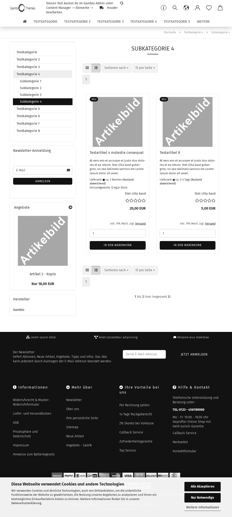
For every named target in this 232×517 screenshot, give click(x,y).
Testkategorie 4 (143, 21)
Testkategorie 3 (110, 21)
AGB (16, 423)
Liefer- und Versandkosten (32, 414)
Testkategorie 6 (28, 116)
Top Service (127, 450)
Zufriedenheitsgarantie (135, 441)
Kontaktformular (184, 451)
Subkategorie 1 (30, 81)
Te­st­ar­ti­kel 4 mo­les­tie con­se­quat (117, 152)
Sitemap (72, 427)
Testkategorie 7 (28, 123)
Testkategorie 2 (77, 21)
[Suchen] (175, 8)
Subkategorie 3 (30, 95)
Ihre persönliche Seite (82, 418)
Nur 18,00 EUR (42, 284)
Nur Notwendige (202, 498)
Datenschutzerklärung (26, 503)
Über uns (72, 409)
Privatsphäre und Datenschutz (25, 434)
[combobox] (116, 67)
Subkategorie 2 (30, 88)
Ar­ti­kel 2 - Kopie (43, 274)
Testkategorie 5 (177, 21)
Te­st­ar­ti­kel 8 (170, 152)
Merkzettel (180, 442)
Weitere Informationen (202, 507)
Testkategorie (45, 21)
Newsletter (74, 400)
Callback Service (131, 432)
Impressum (21, 445)
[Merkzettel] (209, 8)
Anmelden (42, 181)
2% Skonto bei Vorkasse (136, 423)
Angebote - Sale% (79, 445)
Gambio (18, 310)
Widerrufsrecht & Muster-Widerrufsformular (31, 402)
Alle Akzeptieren (202, 486)
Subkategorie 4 (30, 102)
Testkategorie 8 (28, 131)
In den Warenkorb (118, 245)
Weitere (203, 21)
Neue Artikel (75, 436)
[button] (186, 8)
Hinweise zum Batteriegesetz (34, 454)
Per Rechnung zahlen (134, 405)
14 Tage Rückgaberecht (135, 414)
